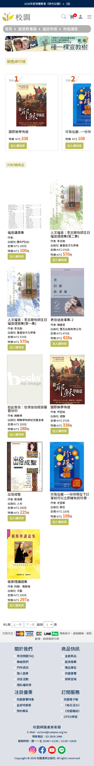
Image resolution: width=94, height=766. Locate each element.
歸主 (62, 507)
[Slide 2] (51, 45)
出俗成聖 (14, 494)
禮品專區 (70, 667)
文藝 (19, 591)
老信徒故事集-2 (62, 319)
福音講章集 (16, 232)
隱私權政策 (24, 685)
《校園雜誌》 (72, 711)
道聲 (62, 416)
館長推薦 (70, 662)
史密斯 (61, 503)
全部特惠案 (24, 705)
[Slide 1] (43, 45)
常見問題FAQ (25, 656)
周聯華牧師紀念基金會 (30, 420)
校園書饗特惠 (25, 699)
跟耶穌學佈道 (18, 131)
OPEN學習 (71, 717)
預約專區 (22, 711)
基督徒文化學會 (69, 245)
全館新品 (70, 656)
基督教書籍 (27, 28)
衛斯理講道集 (17, 581)
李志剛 (61, 241)
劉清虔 (18, 499)
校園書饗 (70, 673)
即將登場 (70, 679)
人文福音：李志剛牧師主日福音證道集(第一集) (27, 321)
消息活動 (22, 679)
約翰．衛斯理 (22, 586)
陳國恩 (61, 325)
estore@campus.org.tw (52, 732)
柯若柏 (61, 412)
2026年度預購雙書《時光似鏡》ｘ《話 (47, 4)
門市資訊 (22, 667)
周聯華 (18, 415)
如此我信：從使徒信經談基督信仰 (27, 408)
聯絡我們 (22, 662)
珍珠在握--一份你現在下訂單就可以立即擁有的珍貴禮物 (70, 498)
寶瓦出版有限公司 (70, 329)
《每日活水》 (72, 705)
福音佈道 (49, 28)
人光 (19, 504)
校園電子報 (71, 699)
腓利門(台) (23, 242)
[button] (64, 17)
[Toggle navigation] (89, 16)
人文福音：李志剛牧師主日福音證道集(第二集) (70, 234)
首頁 (8, 28)
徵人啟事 (22, 673)
